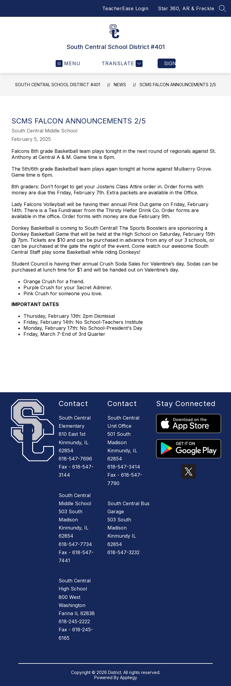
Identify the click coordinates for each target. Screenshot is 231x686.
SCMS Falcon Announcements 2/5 (178, 84)
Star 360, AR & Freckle (186, 8)
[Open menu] (68, 63)
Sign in (170, 63)
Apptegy (128, 677)
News (120, 84)
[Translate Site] (121, 63)
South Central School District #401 (57, 84)
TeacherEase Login (125, 8)
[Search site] (222, 8)
